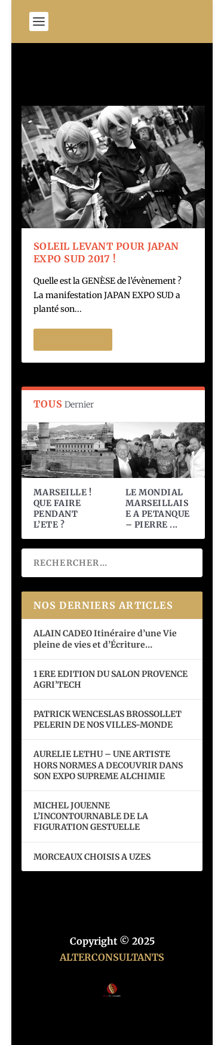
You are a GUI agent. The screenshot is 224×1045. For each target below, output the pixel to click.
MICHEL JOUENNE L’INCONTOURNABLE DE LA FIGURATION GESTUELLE (90, 816)
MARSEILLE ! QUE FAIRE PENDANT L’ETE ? (62, 509)
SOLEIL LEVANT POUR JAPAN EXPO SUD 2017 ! (106, 252)
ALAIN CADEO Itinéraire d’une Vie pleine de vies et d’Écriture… (105, 638)
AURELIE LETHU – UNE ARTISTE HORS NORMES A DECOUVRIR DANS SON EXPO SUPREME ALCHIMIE (108, 765)
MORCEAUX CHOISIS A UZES (92, 856)
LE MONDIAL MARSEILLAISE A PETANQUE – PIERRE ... (157, 509)
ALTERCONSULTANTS (112, 957)
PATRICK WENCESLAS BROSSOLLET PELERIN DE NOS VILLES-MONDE (107, 719)
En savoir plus (73, 340)
